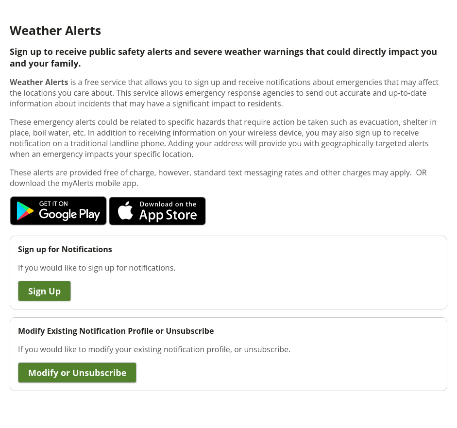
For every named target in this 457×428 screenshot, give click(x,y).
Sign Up (44, 291)
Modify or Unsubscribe (77, 372)
